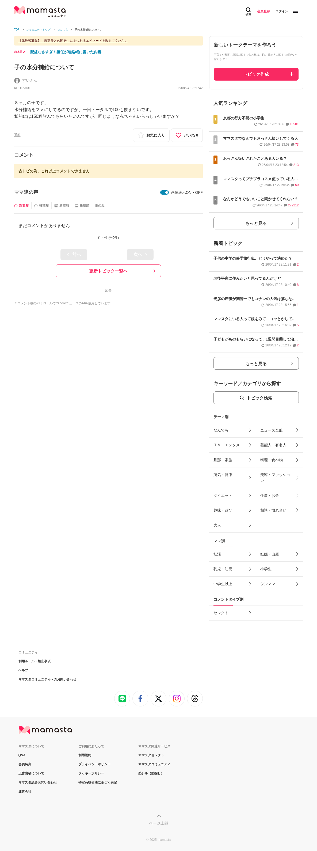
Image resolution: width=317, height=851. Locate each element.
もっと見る (256, 223)
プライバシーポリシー (94, 764)
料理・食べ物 (271, 460)
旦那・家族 (222, 460)
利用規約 (84, 755)
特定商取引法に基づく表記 (97, 782)
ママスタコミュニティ (154, 764)
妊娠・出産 (269, 554)
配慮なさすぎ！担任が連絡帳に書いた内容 (65, 52)
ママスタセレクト (151, 755)
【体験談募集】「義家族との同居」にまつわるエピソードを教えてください (73, 41)
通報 (17, 135)
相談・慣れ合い (273, 510)
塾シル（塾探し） (151, 773)
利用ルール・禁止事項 (34, 661)
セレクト (220, 613)
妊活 (217, 554)
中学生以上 (222, 584)
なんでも (220, 430)
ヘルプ (23, 670)
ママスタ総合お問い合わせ (37, 782)
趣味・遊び (222, 510)
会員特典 (24, 764)
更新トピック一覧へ (108, 271)
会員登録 (263, 11)
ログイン (281, 11)
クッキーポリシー (91, 773)
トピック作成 (256, 74)
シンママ (267, 584)
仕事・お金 (269, 495)
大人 (217, 525)
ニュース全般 (271, 430)
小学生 (266, 569)
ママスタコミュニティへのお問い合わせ (47, 679)
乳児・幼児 (222, 569)
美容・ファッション (275, 477)
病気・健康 (222, 474)
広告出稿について (31, 773)
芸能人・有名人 (273, 445)
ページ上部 (158, 823)
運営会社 (24, 791)
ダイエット (222, 495)
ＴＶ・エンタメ (226, 445)
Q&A (22, 755)
